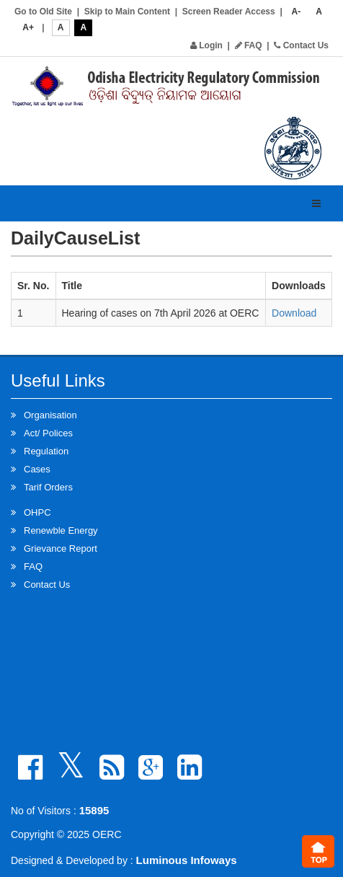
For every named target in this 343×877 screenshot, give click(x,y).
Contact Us (301, 45)
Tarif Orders (48, 487)
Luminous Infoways (186, 860)
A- (296, 11)
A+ (28, 27)
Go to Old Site (43, 11)
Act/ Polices (48, 433)
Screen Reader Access (228, 11)
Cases (37, 469)
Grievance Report (60, 548)
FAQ (248, 45)
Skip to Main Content (127, 11)
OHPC (37, 512)
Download (294, 313)
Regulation (46, 451)
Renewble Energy (61, 530)
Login (206, 45)
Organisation (50, 415)
